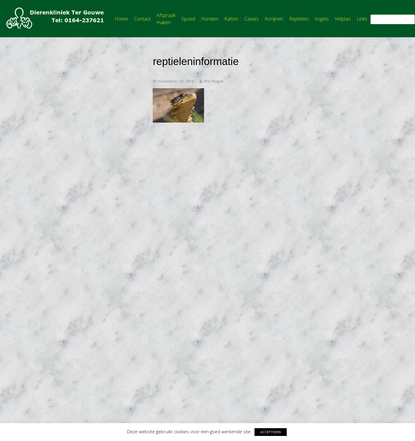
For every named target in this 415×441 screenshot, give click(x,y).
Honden (209, 19)
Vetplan (343, 19)
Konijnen (274, 19)
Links (362, 19)
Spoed (188, 19)
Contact (142, 19)
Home (121, 19)
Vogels (322, 19)
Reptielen (299, 19)
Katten (231, 19)
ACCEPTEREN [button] (270, 432)
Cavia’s (251, 19)
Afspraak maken (166, 19)
